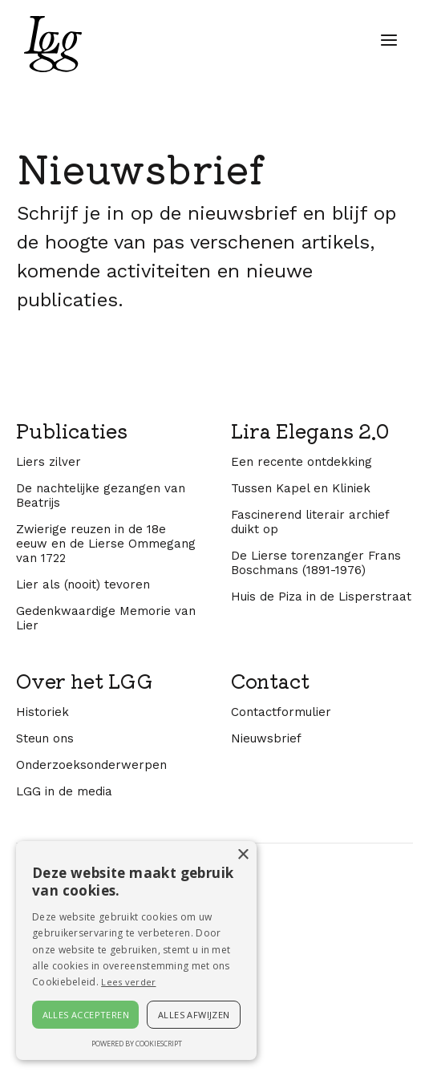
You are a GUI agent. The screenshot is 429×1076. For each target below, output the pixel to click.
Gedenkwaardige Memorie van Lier (106, 804)
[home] (49, 44)
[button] (389, 40)
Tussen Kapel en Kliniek (300, 674)
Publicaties (71, 617)
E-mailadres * (66, 403)
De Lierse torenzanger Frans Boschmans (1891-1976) (316, 748)
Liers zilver (48, 648)
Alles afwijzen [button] (194, 1015)
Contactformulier (281, 898)
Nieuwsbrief (266, 924)
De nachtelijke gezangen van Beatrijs (100, 681)
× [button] (243, 855)
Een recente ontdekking (301, 648)
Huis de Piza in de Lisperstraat (321, 782)
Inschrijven (177, 490)
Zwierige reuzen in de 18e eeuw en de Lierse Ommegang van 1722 (106, 729)
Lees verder (128, 982)
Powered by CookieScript (136, 1043)
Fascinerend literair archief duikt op (310, 708)
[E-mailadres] (177, 432)
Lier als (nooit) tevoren (83, 770)
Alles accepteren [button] (85, 1015)
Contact (270, 867)
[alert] (136, 950)
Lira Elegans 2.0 (310, 617)
